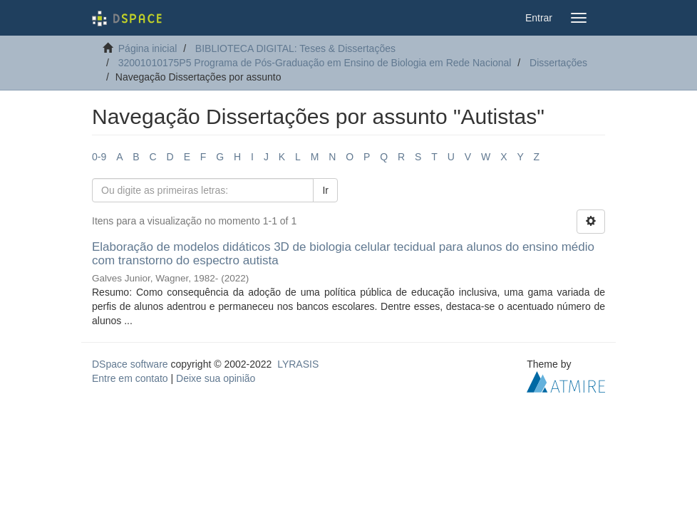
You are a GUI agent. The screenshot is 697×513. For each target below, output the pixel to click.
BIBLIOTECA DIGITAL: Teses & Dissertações (295, 48)
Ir (325, 190)
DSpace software (130, 364)
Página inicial (147, 48)
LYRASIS (298, 364)
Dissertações (558, 62)
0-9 (99, 156)
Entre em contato (130, 378)
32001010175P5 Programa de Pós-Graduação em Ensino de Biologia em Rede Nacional (315, 62)
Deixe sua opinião (215, 378)
